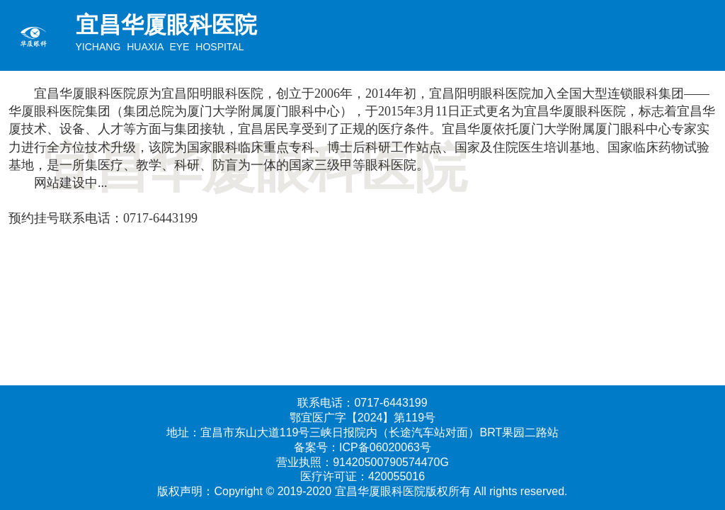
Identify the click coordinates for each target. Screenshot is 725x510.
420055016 (396, 476)
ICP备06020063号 (385, 447)
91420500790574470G (391, 462)
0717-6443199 (160, 218)
